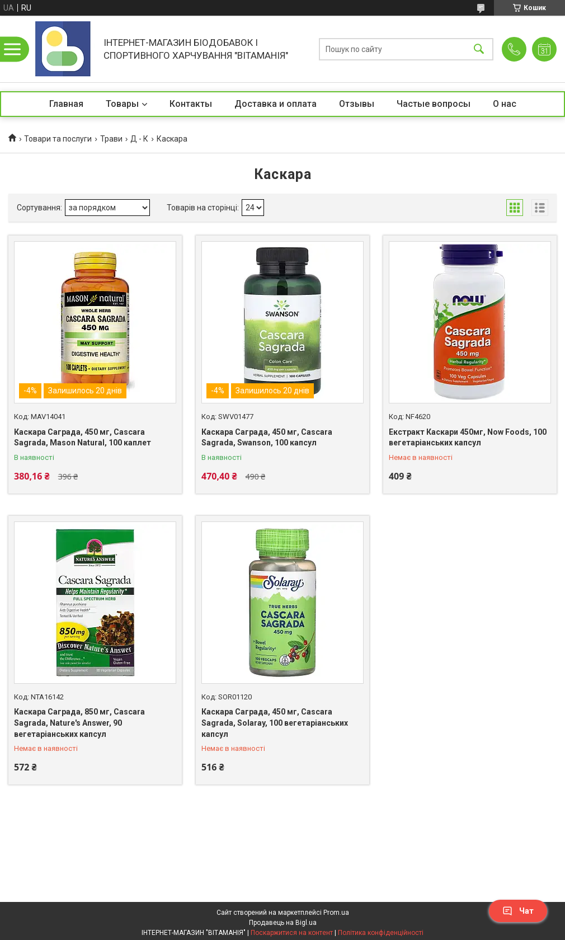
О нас (504, 103)
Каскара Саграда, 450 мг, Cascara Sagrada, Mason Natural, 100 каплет (82, 437)
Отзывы (356, 103)
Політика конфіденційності (380, 933)
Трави (111, 138)
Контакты (191, 103)
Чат (518, 911)
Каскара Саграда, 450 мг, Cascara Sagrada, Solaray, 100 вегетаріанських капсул (274, 722)
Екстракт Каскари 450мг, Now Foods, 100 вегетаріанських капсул (468, 437)
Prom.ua (336, 912)
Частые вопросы (433, 103)
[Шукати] (478, 49)
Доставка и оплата (275, 103)
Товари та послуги (58, 138)
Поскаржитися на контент (292, 933)
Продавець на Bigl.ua (283, 923)
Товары (122, 103)
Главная (66, 103)
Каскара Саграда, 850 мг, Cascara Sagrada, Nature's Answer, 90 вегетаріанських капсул (79, 722)
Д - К (139, 138)
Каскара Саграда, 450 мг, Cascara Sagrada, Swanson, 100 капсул (266, 437)
